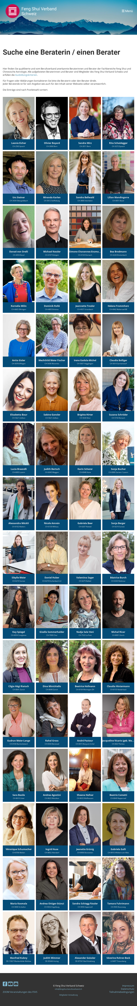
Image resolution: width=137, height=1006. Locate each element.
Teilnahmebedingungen (121, 991)
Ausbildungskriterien (26, 74)
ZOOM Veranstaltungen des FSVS (20, 991)
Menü (127, 11)
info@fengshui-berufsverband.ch (68, 989)
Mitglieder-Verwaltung (68, 995)
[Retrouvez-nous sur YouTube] (10, 984)
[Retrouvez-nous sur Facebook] (5, 984)
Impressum (128, 985)
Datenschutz (127, 988)
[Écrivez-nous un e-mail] (16, 984)
